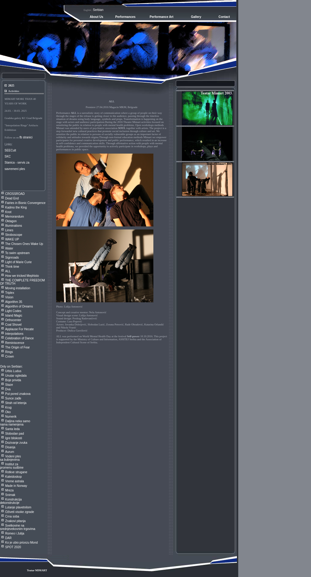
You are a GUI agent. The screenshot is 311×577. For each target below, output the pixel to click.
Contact (224, 17)
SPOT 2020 (13, 547)
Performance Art (161, 17)
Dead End (12, 198)
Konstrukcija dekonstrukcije (11, 502)
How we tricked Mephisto (22, 275)
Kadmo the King (16, 207)
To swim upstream (17, 253)
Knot (8, 212)
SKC (8, 156)
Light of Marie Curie (18, 262)
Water (9, 248)
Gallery (196, 17)
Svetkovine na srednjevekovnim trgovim (17, 527)
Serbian (97, 10)
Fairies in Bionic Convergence (25, 203)
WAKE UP (12, 239)
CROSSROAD (15, 193)
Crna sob (11, 516)
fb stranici (25, 137)
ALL (8, 271)
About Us (96, 17)
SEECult (10, 150)
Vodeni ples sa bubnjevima (10, 459)
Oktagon (11, 221)
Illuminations (13, 225)
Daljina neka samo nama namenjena (15, 424)
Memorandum (14, 216)
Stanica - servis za (17, 162)
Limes (9, 230)
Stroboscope (13, 234)
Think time (12, 266)
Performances (125, 17)
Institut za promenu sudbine (11, 467)
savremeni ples (15, 169)
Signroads (12, 257)
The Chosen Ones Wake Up (24, 244)
